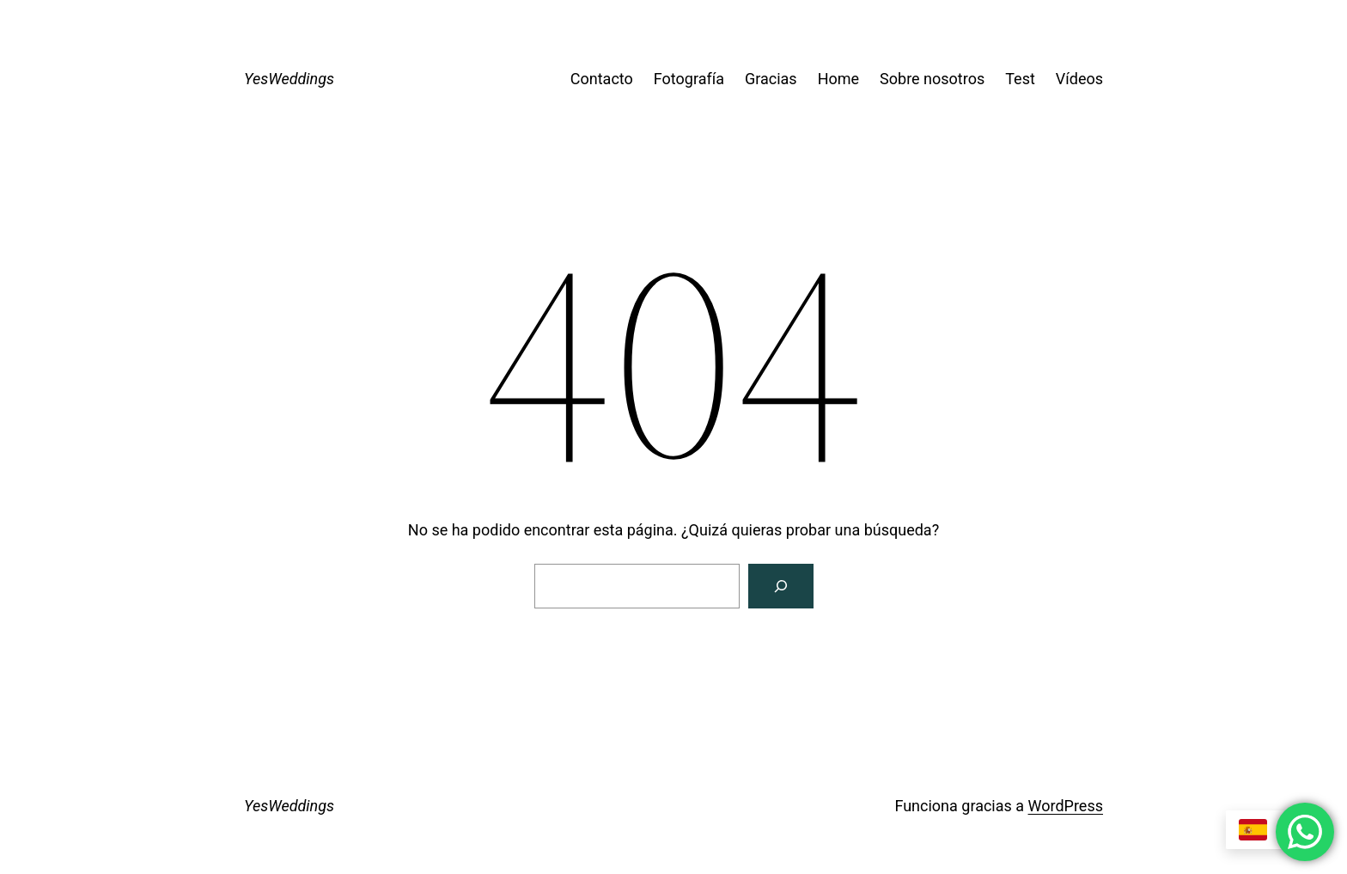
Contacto (601, 79)
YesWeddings (289, 79)
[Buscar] (781, 586)
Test (1020, 79)
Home (838, 79)
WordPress (1065, 806)
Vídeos (1079, 79)
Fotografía (689, 79)
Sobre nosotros (932, 79)
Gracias (771, 79)
